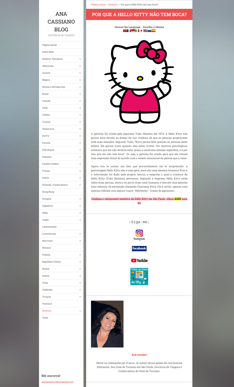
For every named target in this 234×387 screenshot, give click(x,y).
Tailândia (47, 289)
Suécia (45, 275)
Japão (45, 219)
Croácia (46, 121)
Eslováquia (48, 149)
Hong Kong (48, 191)
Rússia (45, 268)
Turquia (46, 296)
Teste (45, 317)
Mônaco (46, 247)
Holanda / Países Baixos (55, 184)
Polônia (46, 254)
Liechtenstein (49, 226)
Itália (45, 212)
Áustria (46, 72)
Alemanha (47, 65)
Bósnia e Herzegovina (53, 86)
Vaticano (47, 303)
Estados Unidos (50, 163)
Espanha (47, 156)
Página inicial (49, 44)
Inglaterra (47, 205)
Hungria (46, 198)
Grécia (45, 177)
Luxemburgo (49, 233)
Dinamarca (48, 128)
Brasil (45, 93)
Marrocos (47, 240)
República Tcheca (51, 261)
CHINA (46, 114)
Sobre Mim (48, 51)
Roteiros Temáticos (52, 58)
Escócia (46, 142)
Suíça (45, 282)
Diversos (46, 310)
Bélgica (46, 79)
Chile (45, 107)
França (46, 170)
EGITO (45, 135)
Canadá (46, 100)
